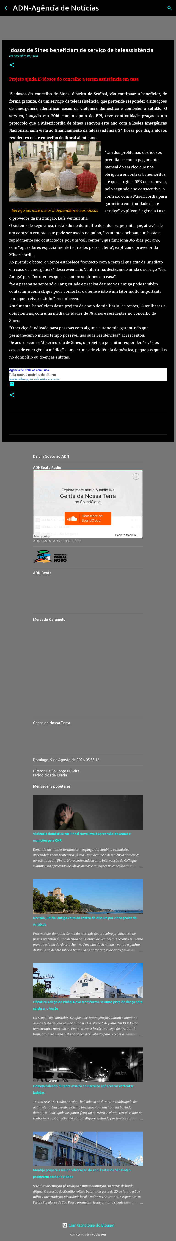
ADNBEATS (42, 541)
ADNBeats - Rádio (67, 541)
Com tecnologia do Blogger (88, 1225)
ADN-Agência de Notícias (56, 8)
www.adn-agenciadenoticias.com (34, 379)
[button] (12, 65)
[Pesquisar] (105, 8)
